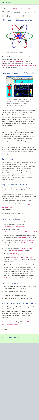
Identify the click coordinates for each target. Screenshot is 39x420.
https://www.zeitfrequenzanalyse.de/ (13, 61)
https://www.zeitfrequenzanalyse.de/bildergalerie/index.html (19, 65)
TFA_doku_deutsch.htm (28, 243)
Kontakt (6, 278)
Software (17, 8)
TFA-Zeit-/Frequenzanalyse (18, 254)
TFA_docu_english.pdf (27, 248)
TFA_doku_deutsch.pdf (27, 241)
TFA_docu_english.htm (18, 250)
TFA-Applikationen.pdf (24, 237)
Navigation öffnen (7, 2)
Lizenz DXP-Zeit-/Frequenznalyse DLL (21, 257)
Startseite (11, 8)
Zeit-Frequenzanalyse (26, 8)
